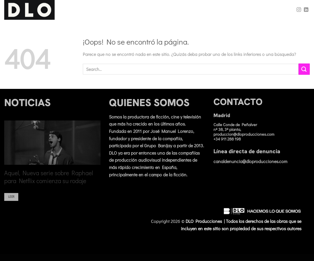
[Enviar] (304, 68)
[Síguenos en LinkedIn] (306, 9)
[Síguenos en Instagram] (299, 9)
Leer (11, 199)
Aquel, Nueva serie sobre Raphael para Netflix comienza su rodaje (48, 180)
